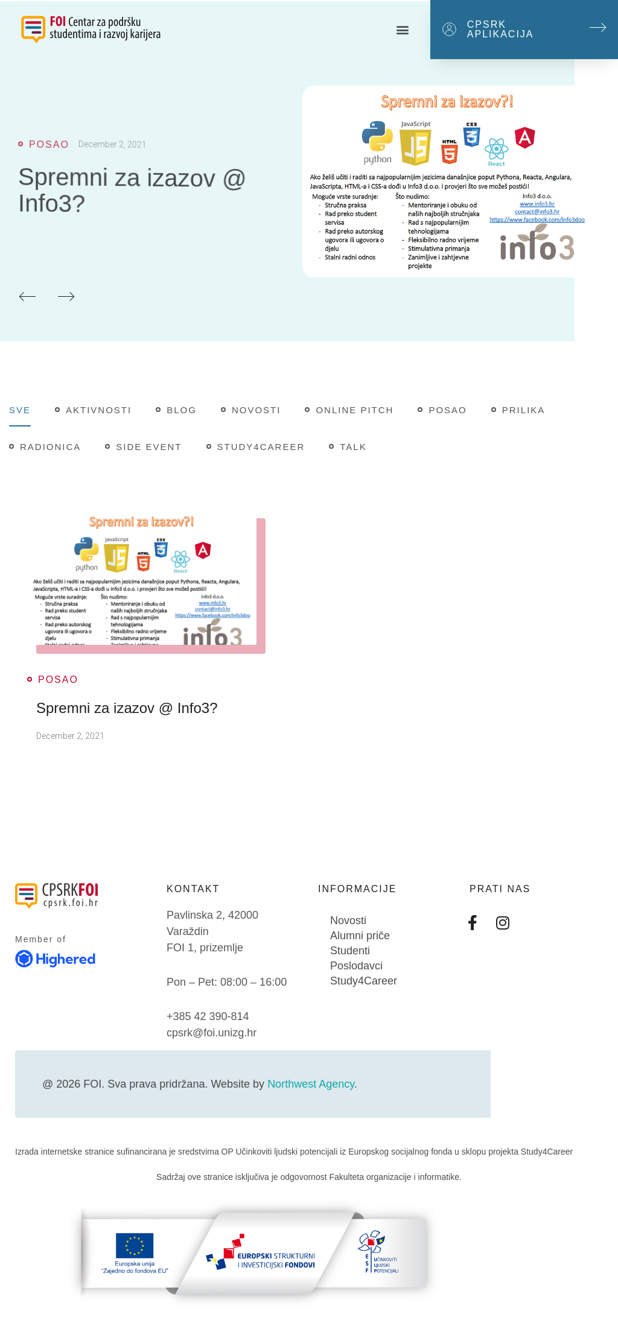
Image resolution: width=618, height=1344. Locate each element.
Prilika (524, 410)
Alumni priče (360, 936)
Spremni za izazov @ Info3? (127, 708)
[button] (402, 30)
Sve (20, 410)
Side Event (149, 447)
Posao (447, 410)
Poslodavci (356, 966)
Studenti (350, 951)
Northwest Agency (310, 1084)
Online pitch (354, 410)
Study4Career (261, 447)
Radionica (50, 447)
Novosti (256, 410)
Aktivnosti (99, 410)
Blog (182, 410)
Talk (353, 447)
